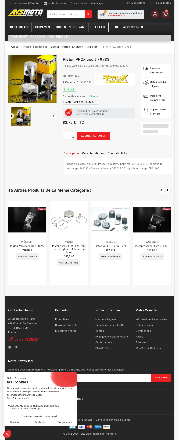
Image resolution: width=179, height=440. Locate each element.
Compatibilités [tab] (123, 153)
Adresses (141, 342)
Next (168, 190)
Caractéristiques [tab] (96, 153)
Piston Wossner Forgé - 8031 (152, 246)
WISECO (110, 241)
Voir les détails (27, 256)
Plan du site (102, 348)
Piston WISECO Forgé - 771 (110, 246)
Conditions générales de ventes (109, 328)
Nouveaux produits (66, 325)
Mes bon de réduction (149, 348)
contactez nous (57, 3)
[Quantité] (67, 136)
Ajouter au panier (93, 135)
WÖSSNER (27, 241)
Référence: (69, 82)
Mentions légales (105, 319)
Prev (161, 190)
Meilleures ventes (66, 330)
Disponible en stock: (75, 96)
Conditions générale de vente (113, 419)
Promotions (62, 319)
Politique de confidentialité (111, 336)
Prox (76, 76)
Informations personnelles (151, 319)
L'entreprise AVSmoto (26, 3)
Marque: (68, 76)
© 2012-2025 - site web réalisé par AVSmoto (89, 433)
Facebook (10, 347)
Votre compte (146, 310)
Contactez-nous (20, 310)
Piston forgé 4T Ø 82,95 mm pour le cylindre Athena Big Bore (69, 249)
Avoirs (139, 336)
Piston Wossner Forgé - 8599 (27, 246)
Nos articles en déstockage (87, 3)
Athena (69, 241)
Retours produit (145, 325)
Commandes (143, 330)
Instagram (17, 347)
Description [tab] (72, 153)
